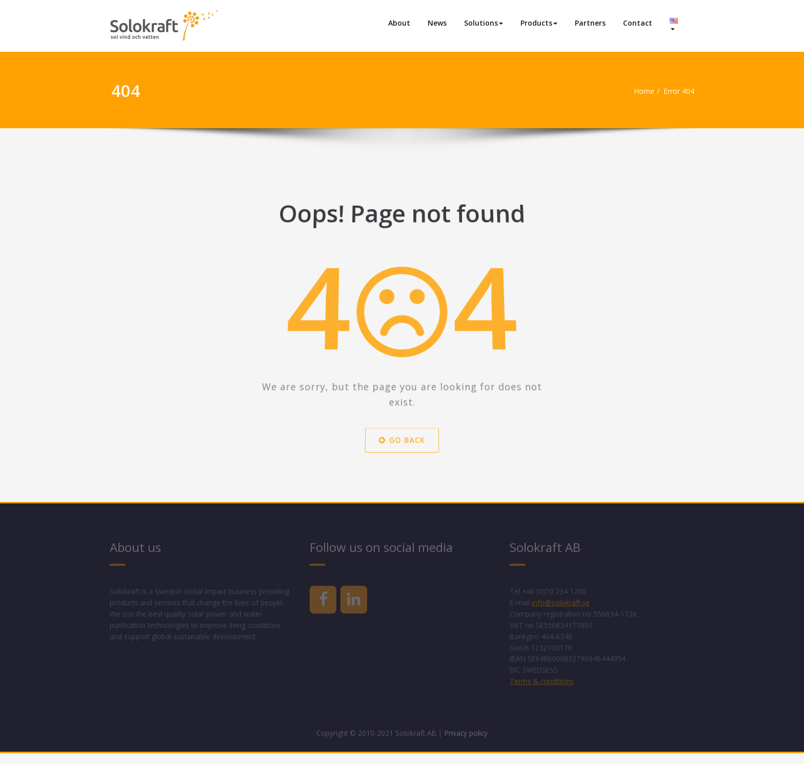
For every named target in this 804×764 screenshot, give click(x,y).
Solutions (483, 23)
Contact (637, 23)
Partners (590, 23)
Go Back (402, 444)
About (399, 23)
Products (538, 23)
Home (640, 91)
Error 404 (678, 91)
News (437, 23)
